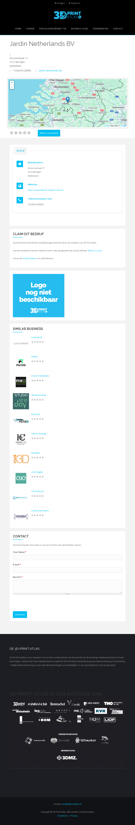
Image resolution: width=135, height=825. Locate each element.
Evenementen (100, 28)
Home (18, 28)
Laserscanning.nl (40, 510)
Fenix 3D (35, 414)
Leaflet (106, 126)
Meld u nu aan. (95, 250)
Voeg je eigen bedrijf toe (52, 28)
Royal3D (35, 453)
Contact (118, 28)
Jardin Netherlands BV (50, 70)
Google (123, 126)
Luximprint (36, 337)
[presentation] (38, 603)
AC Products (37, 491)
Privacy (74, 815)
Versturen (20, 614)
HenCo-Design (38, 433)
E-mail (17, 564)
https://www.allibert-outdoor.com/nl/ (45, 190)
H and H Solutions (40, 376)
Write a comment (49, 133)
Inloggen (61, 3)
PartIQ (34, 356)
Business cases (79, 28)
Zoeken (30, 28)
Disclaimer (62, 815)
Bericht (18, 577)
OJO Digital (37, 472)
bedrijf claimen (30, 258)
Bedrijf (21, 150)
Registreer (75, 3)
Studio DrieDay (38, 395)
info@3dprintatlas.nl (72, 804)
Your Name (19, 552)
